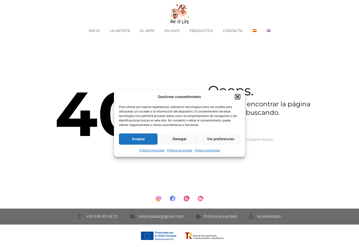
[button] (237, 96)
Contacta (233, 30)
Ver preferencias (220, 139)
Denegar (179, 139)
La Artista (120, 30)
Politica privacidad (152, 150)
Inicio (94, 30)
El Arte (147, 30)
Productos (201, 30)
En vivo (172, 30)
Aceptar (138, 139)
